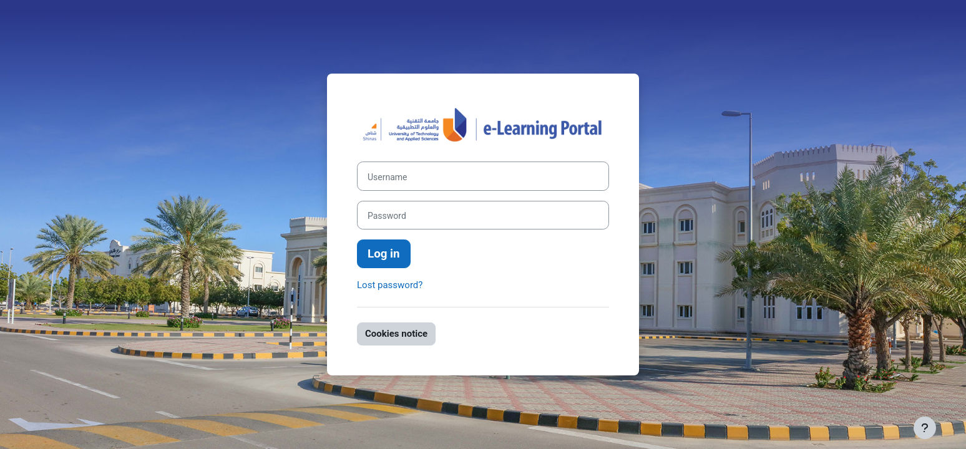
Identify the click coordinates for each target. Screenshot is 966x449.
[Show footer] (925, 428)
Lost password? (389, 285)
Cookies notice (396, 333)
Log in (384, 254)
